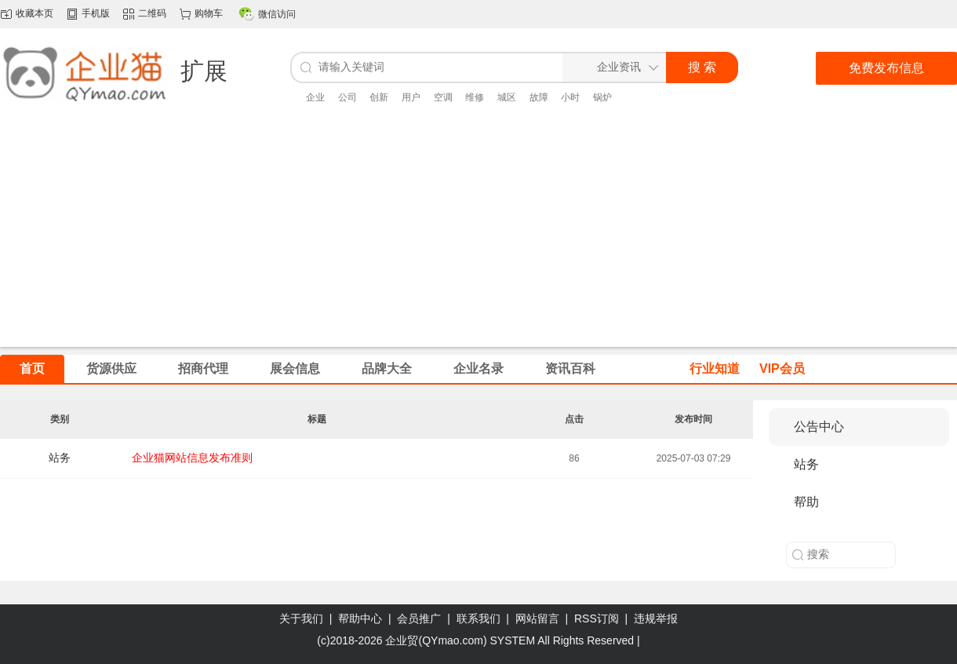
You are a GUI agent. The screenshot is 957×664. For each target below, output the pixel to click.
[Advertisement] (479, 237)
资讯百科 (570, 368)
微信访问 (277, 14)
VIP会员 (782, 368)
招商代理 (203, 368)
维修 (474, 97)
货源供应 (111, 368)
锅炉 (602, 97)
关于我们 (301, 618)
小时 (570, 97)
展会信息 (295, 368)
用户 (411, 97)
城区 (506, 97)
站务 (60, 457)
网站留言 (537, 618)
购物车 (209, 13)
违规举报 (656, 618)
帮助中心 (360, 618)
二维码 (152, 13)
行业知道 (715, 368)
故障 (538, 97)
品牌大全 (387, 368)
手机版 (96, 13)
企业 (315, 97)
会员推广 (419, 618)
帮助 (806, 502)
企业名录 (478, 368)
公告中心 (819, 426)
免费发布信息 (886, 68)
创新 (378, 97)
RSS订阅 (596, 618)
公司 (347, 97)
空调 (443, 97)
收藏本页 (34, 13)
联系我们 (478, 618)
